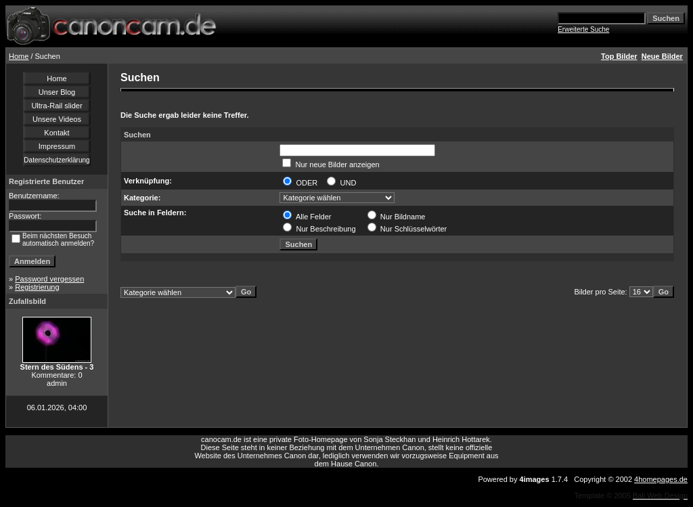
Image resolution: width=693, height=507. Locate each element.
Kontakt (56, 133)
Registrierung (37, 287)
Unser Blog (57, 92)
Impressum (57, 146)
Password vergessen (49, 279)
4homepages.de (661, 479)
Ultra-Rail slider (56, 106)
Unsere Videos (56, 119)
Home (18, 56)
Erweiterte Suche (583, 29)
